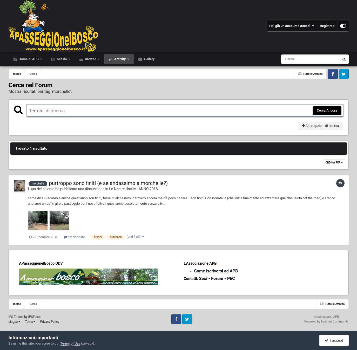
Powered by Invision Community (326, 321)
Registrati (327, 26)
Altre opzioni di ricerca (320, 126)
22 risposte (74, 237)
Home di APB (29, 59)
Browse (90, 59)
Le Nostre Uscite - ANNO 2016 (133, 189)
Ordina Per (333, 162)
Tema (30, 322)
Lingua (15, 322)
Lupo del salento (41, 189)
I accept (334, 340)
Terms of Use (70, 343)
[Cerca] (299, 59)
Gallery (149, 59)
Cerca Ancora (327, 110)
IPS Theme (16, 317)
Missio (62, 59)
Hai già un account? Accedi (291, 25)
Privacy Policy (49, 322)
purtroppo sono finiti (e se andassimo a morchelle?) (108, 183)
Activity (120, 59)
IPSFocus (34, 317)
